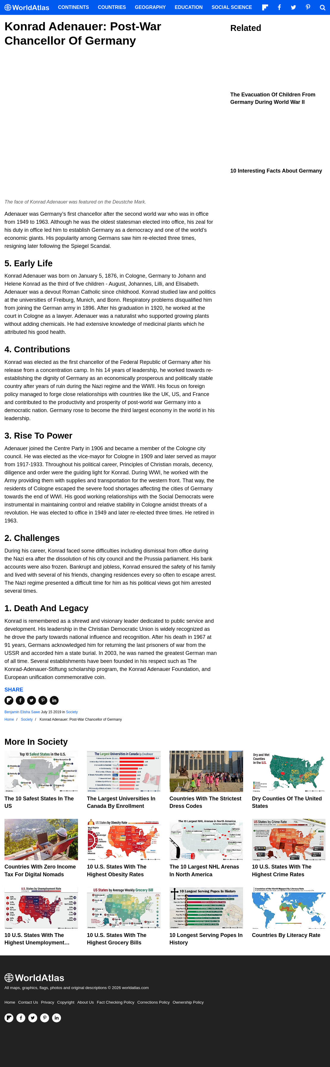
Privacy (47, 1002)
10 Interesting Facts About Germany (276, 171)
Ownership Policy (188, 1002)
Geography (150, 7)
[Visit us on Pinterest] (44, 1017)
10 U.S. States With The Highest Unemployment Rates (34, 942)
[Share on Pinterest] (42, 700)
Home (9, 1002)
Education (189, 7)
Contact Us (28, 1002)
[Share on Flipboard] (8, 700)
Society (72, 712)
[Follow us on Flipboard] (8, 1017)
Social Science (232, 7)
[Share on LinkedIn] (54, 700)
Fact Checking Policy (115, 1002)
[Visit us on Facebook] (20, 1017)
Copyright (65, 1002)
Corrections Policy (153, 1002)
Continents (73, 7)
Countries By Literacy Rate (286, 935)
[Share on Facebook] (20, 700)
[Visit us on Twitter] (32, 1017)
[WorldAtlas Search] (323, 7)
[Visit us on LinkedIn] (56, 1017)
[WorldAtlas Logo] (29, 7)
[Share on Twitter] (31, 700)
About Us (85, 1002)
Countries (112, 7)
